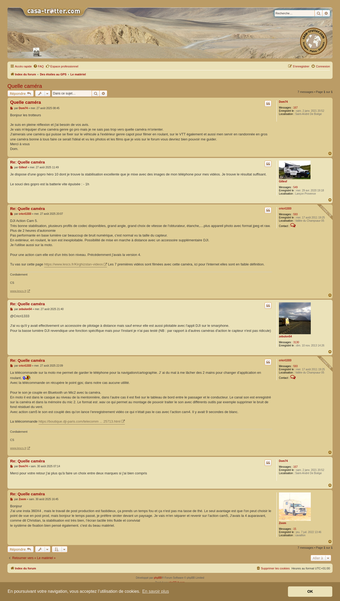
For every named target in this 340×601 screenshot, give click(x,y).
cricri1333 (285, 208)
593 (295, 214)
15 (294, 528)
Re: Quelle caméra (27, 162)
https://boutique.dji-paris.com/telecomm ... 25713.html (80, 421)
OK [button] (310, 591)
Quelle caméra (24, 86)
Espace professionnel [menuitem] (62, 66)
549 (295, 187)
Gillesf (283, 181)
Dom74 (283, 101)
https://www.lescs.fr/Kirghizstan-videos (73, 264)
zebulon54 (285, 336)
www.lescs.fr (18, 291)
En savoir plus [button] (155, 591)
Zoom (282, 523)
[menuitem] (38, 66)
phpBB (158, 577)
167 (295, 107)
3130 (296, 342)
